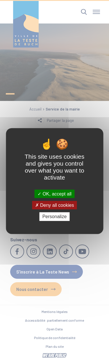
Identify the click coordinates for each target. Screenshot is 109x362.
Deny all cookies (54, 205)
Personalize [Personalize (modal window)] (54, 216)
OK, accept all (54, 193)
